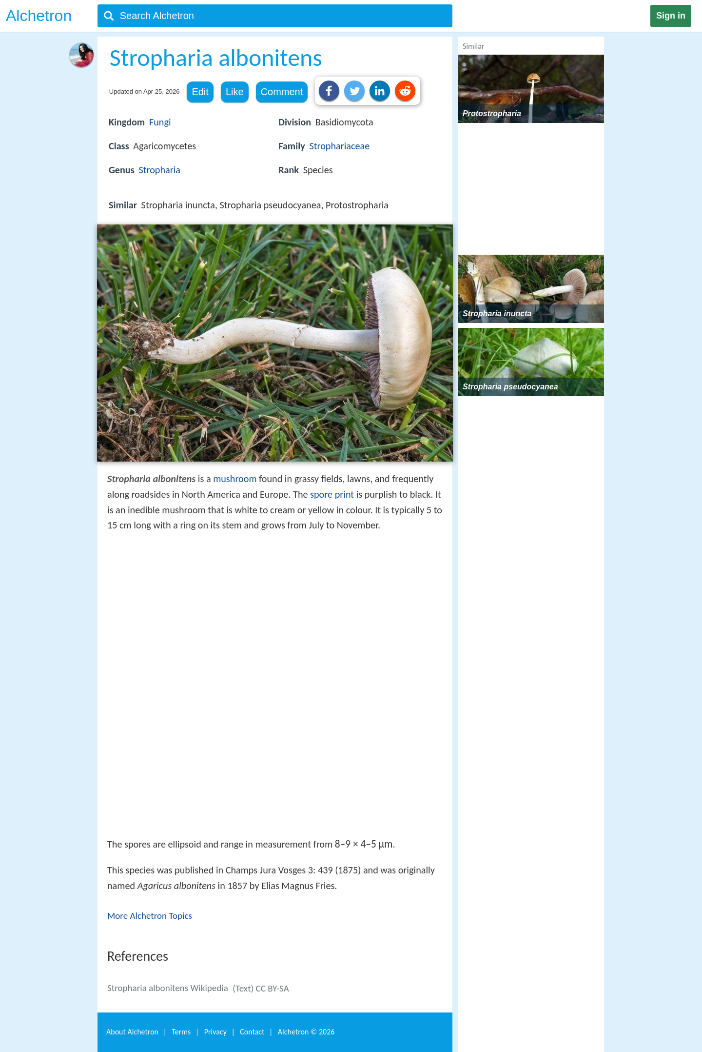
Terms (181, 1031)
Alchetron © (306, 1031)
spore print (332, 494)
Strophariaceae (339, 146)
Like (235, 91)
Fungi (160, 122)
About (132, 1031)
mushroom (234, 479)
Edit (200, 91)
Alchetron (39, 15)
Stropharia (159, 170)
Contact (252, 1031)
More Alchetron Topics (149, 915)
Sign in (670, 15)
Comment (282, 91)
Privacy (215, 1031)
